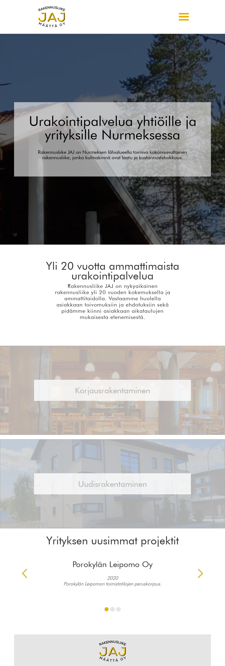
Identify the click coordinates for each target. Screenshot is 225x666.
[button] (184, 17)
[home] (52, 17)
